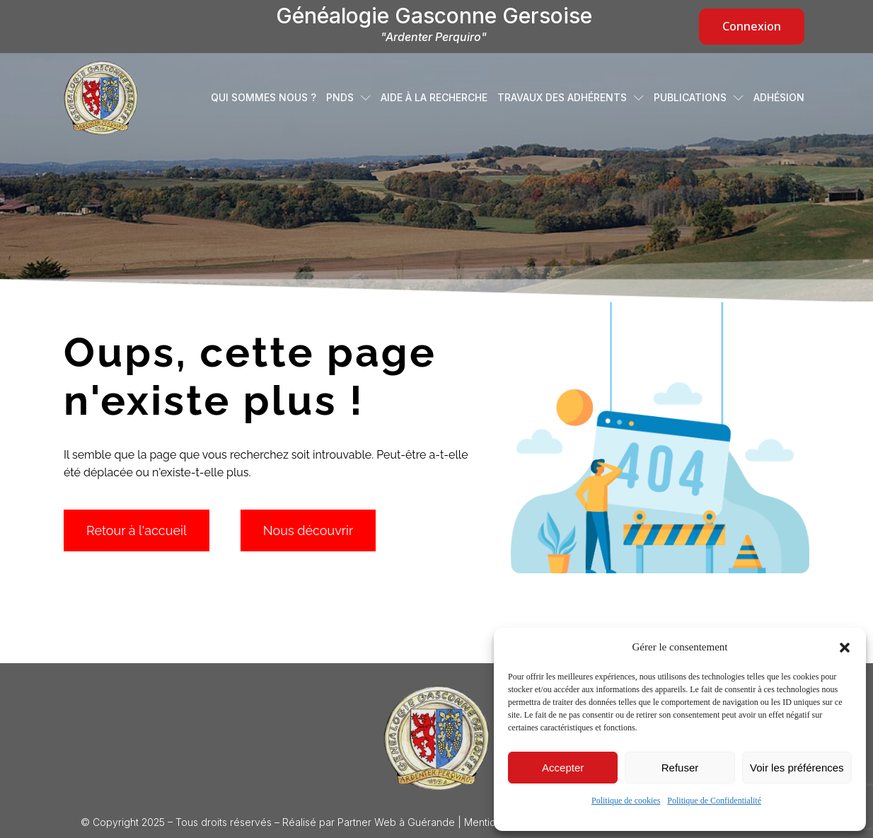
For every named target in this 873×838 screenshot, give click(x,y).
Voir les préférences (797, 768)
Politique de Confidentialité (714, 800)
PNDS (348, 98)
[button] (845, 648)
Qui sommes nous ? (263, 98)
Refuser (680, 768)
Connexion (751, 26)
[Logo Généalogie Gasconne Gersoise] (436, 738)
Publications (699, 98)
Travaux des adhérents (570, 98)
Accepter (563, 768)
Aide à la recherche (434, 98)
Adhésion (778, 98)
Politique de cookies (625, 800)
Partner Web (366, 822)
